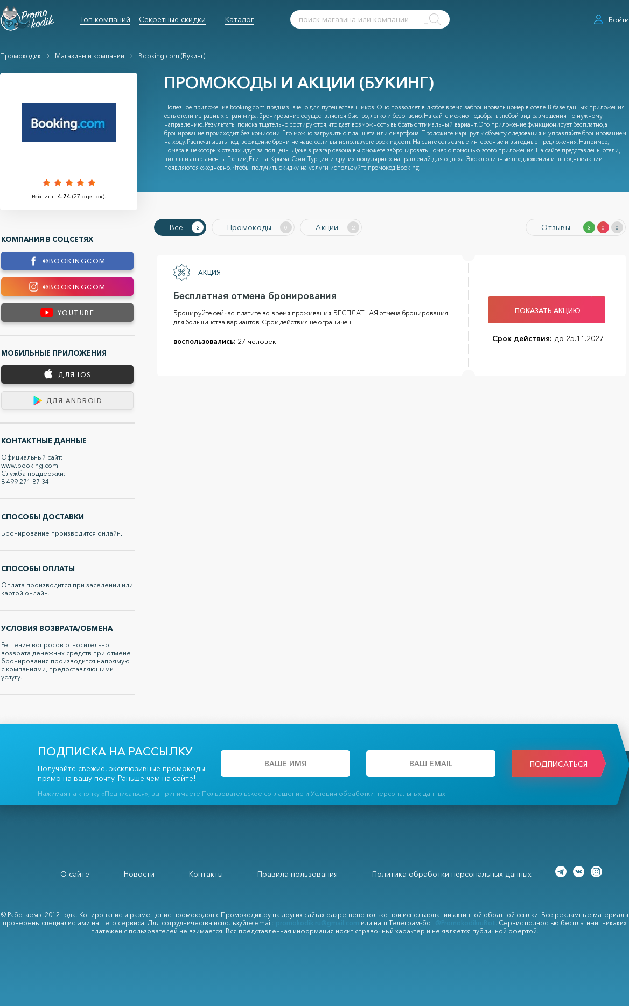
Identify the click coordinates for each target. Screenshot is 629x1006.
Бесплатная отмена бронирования (255, 296)
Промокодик (20, 56)
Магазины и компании (89, 56)
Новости (139, 874)
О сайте (74, 874)
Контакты (206, 874)
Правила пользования (297, 874)
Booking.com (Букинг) (171, 56)
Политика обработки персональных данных (452, 874)
